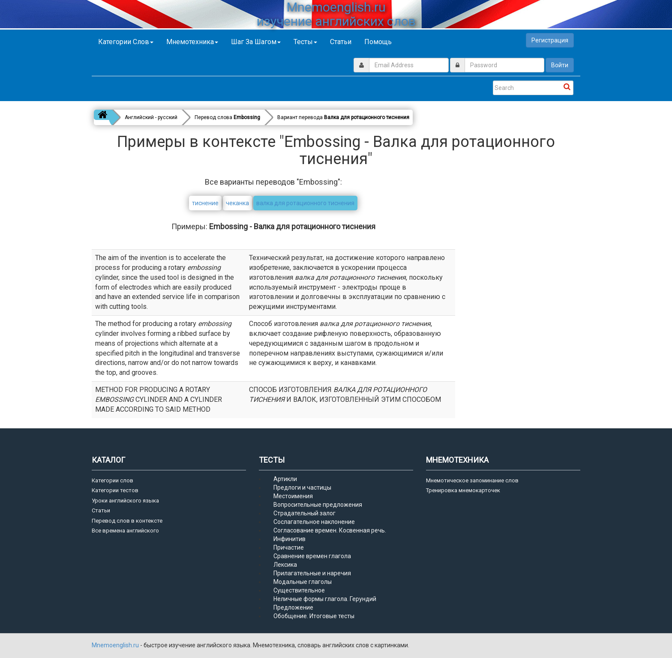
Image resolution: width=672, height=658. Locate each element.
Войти (559, 65)
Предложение (293, 607)
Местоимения (293, 496)
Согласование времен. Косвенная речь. (329, 530)
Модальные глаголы (302, 581)
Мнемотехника (192, 42)
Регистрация (549, 40)
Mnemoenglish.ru (116, 645)
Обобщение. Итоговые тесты (313, 616)
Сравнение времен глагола (312, 556)
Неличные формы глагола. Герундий (324, 598)
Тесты (305, 42)
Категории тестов (115, 490)
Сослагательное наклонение (314, 521)
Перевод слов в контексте (127, 520)
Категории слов (125, 42)
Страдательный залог (304, 513)
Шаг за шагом (256, 42)
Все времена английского (125, 530)
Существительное (299, 590)
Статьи (340, 42)
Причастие (288, 547)
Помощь (378, 42)
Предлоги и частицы (302, 487)
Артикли (285, 479)
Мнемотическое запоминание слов (472, 480)
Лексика (285, 564)
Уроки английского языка (125, 500)
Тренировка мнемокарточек (463, 490)
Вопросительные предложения (317, 504)
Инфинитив (289, 538)
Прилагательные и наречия (312, 573)
